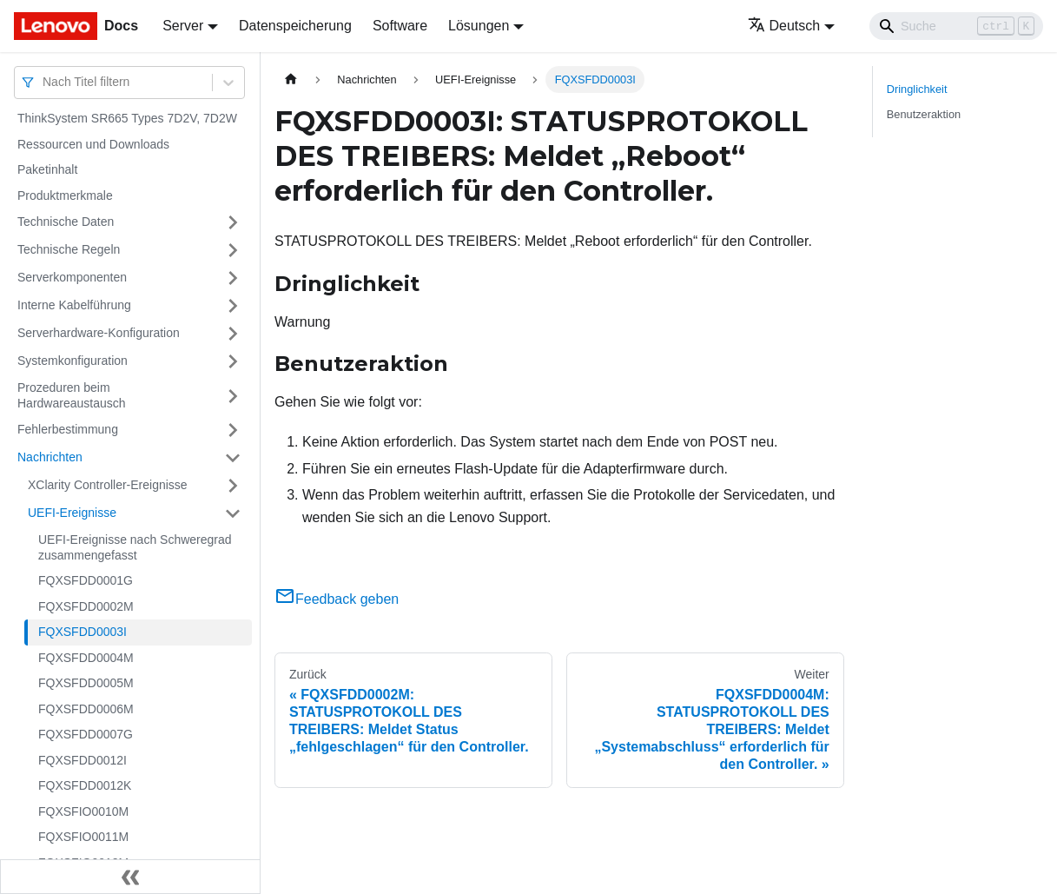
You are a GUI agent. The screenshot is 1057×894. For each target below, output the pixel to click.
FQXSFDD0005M (86, 683)
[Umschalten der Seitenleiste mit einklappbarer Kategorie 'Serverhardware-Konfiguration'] (233, 334)
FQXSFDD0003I (82, 632)
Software (400, 25)
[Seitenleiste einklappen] (130, 876)
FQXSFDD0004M (86, 658)
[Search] (956, 26)
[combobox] (44, 82)
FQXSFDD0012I (82, 760)
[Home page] (290, 79)
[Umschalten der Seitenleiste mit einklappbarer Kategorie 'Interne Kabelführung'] (233, 306)
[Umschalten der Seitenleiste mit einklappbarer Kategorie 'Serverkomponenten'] (233, 278)
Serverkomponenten (72, 277)
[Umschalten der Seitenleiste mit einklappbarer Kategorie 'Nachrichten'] (233, 458)
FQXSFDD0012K (84, 785)
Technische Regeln (68, 249)
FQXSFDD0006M (86, 709)
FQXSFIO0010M (83, 811)
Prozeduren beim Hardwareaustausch (71, 395)
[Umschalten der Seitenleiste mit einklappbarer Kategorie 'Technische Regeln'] (233, 250)
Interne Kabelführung (74, 305)
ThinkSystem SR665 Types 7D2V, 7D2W (127, 118)
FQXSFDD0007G (85, 734)
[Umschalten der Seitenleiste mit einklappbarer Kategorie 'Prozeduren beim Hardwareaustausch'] (233, 395)
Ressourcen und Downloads (93, 144)
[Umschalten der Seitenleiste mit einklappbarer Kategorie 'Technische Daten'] (233, 222)
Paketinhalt (47, 169)
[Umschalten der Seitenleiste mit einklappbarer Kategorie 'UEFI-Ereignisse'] (233, 513)
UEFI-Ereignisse (72, 513)
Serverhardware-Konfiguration (98, 333)
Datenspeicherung (295, 25)
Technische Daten (65, 221)
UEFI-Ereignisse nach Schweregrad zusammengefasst (135, 547)
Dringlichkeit (917, 89)
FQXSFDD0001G (85, 580)
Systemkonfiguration (72, 361)
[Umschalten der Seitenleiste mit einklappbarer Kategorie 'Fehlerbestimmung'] (233, 430)
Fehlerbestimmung (67, 429)
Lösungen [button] (478, 25)
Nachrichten (50, 457)
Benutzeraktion (924, 114)
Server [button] (182, 25)
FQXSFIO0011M (83, 837)
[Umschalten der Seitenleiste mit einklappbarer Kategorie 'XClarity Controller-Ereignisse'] (233, 486)
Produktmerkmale (65, 195)
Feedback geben (336, 599)
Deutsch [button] (784, 25)
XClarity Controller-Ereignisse (108, 485)
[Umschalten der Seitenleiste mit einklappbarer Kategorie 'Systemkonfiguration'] (233, 361)
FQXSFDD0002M (86, 606)
